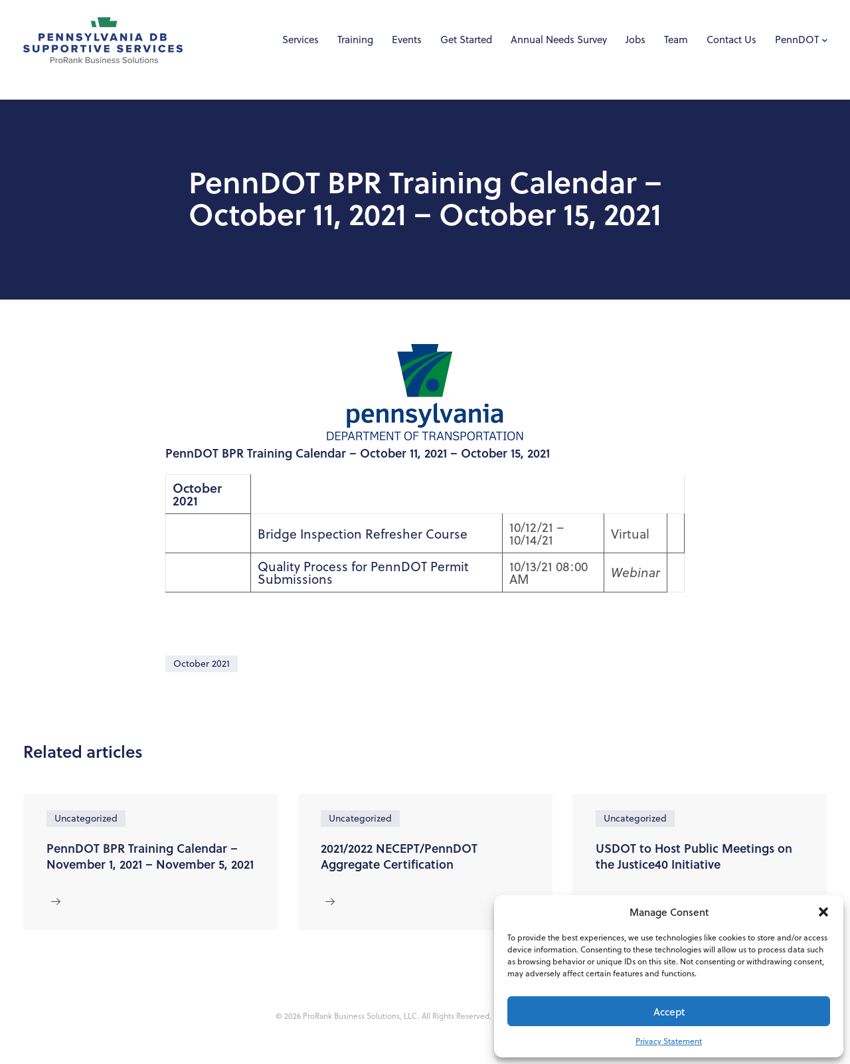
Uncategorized (86, 818)
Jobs (635, 39)
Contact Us (731, 39)
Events (407, 39)
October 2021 (201, 663)
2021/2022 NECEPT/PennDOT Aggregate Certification (399, 856)
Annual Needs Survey (559, 39)
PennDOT (797, 39)
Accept (669, 1011)
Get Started (466, 39)
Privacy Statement (669, 1041)
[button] (823, 912)
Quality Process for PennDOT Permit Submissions (363, 572)
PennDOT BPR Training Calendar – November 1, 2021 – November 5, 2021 (150, 856)
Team (676, 39)
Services (300, 39)
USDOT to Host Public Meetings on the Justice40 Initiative (694, 856)
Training (355, 39)
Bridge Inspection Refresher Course (363, 534)
